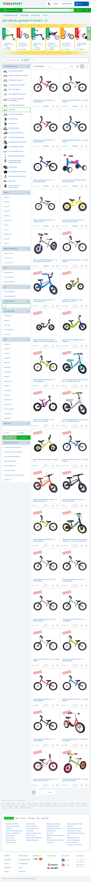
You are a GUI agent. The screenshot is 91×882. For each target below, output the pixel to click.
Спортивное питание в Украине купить (14, 475)
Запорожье (28, 803)
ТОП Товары (31, 818)
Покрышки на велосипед (14, 142)
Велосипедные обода (13, 151)
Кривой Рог (35, 803)
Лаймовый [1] (7, 418)
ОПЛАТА (6, 863)
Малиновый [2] (8, 404)
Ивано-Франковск (55, 805)
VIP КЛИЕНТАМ (23, 863)
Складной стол (50, 842)
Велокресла (10, 124)
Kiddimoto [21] (8, 220)
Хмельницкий (10, 805)
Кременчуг (47, 805)
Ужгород (16, 807)
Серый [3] (6, 376)
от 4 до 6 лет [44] (8, 262)
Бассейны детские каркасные (34, 837)
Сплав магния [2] (8, 329)
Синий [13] (7, 385)
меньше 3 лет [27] (8, 253)
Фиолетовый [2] (8, 399)
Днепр (18, 803)
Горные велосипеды (13, 80)
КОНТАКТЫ (22, 871)
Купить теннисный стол (10, 465)
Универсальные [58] (9, 281)
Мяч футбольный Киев (10, 461)
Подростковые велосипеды (15, 76)
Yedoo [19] (7, 239)
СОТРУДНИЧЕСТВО (24, 859)
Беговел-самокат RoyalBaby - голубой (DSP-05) (37, 45)
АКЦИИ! (56, 3)
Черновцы (40, 805)
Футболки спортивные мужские (14, 830)
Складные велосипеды (14, 105)
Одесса (13, 803)
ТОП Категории (9, 818)
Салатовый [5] (8, 390)
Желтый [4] (7, 362)
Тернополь (63, 805)
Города (17, 818)
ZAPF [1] (6, 243)
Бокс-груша (50, 833)
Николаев (42, 803)
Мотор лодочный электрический (55, 840)
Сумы (3, 805)
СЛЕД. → (50, 792)
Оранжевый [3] (8, 381)
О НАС (20, 867)
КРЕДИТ (6, 871)
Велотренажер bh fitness (12, 824)
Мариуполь (48, 803)
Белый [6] (6, 353)
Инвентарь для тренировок (54, 824)
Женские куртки (10, 835)
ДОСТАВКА (7, 859)
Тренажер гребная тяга (32, 828)
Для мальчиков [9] (9, 277)
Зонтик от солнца (30, 835)
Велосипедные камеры (14, 147)
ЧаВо (38, 818)
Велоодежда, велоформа (14, 176)
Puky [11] (6, 229)
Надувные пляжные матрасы (74, 844)
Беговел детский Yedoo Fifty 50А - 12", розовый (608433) (67, 45)
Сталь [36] (7, 334)
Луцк (77, 805)
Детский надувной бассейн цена (12, 447)
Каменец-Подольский (25, 807)
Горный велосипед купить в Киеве (13, 452)
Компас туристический (32, 840)
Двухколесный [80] (9, 291)
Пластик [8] (7, 325)
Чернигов (72, 803)
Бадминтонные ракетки (53, 826)
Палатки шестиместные (73, 837)
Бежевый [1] (7, 344)
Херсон (61, 803)
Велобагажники (11, 128)
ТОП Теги (23, 818)
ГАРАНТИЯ (7, 867)
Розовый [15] (7, 372)
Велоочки (9, 181)
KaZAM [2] (7, 211)
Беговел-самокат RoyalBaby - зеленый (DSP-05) (8, 45)
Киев (3, 803)
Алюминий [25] (8, 315)
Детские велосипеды (13, 71)
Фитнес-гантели (30, 824)
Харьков (8, 803)
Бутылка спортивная (72, 842)
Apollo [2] (6, 197)
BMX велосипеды (11, 90)
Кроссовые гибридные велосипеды (13, 99)
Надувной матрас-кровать (53, 828)
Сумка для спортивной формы (12, 456)
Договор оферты (31, 878)
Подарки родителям (11, 840)
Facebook (65, 860)
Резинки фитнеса (51, 830)
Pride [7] (6, 225)
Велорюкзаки (10, 119)
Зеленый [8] (7, 358)
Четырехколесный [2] (9, 296)
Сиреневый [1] (8, 413)
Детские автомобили (13, 133)
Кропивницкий (22, 805)
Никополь (4, 807)
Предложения (44, 818)
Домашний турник (11, 842)
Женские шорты (10, 837)
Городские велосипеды (14, 85)
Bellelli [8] (6, 202)
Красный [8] (7, 367)
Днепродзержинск (32, 805)
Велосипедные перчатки (14, 172)
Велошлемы (10, 167)
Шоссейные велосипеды (14, 94)
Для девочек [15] (8, 272)
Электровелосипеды (13, 114)
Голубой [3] (7, 348)
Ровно (16, 805)
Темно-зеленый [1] (9, 409)
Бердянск (11, 807)
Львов (23, 803)
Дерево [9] (7, 320)
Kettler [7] (6, 215)
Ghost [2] (6, 206)
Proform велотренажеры (73, 840)
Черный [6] (7, 395)
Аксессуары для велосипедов (11, 186)
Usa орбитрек (29, 830)
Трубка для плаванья (9, 470)
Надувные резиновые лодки (33, 833)
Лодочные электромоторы (12, 833)
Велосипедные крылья (13, 137)
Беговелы (9, 110)
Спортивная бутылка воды (74, 830)
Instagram (66, 865)
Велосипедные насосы (14, 156)
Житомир (84, 803)
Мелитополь (83, 805)
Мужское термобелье (31, 826)
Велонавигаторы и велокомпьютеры (12, 161)
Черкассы (78, 803)
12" (5, 305)
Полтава (66, 803)
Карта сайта (23, 878)
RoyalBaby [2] (7, 234)
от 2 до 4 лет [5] (8, 258)
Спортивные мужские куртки (74, 828)
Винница (55, 803)
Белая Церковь (71, 805)
